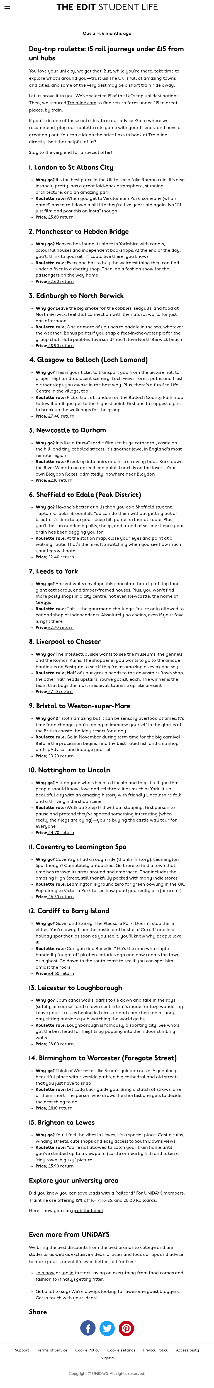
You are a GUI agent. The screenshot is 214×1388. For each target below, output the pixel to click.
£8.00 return (60, 1044)
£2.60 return (60, 282)
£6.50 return (60, 897)
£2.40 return (60, 557)
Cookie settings (121, 1350)
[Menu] (7, 9)
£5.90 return (60, 1166)
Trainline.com (81, 103)
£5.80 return (60, 217)
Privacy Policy (155, 1350)
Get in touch (49, 1298)
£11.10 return (59, 1108)
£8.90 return (60, 346)
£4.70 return (60, 833)
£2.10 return (59, 480)
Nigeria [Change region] (107, 1358)
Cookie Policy (87, 1350)
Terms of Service (52, 1350)
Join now (45, 1273)
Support (22, 1350)
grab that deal (87, 1211)
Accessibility (187, 1350)
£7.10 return (60, 692)
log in (68, 1273)
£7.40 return (60, 416)
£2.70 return (60, 628)
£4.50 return (60, 974)
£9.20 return (60, 756)
